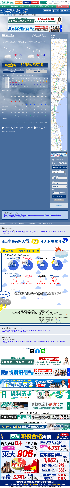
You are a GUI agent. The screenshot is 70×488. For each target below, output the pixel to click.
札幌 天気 (19, 330)
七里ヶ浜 (12, 232)
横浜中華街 (25, 232)
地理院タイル (64, 150)
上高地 (23, 331)
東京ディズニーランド (44, 330)
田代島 (13, 216)
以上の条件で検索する (59, 196)
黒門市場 (49, 232)
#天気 (57, 320)
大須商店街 (41, 232)
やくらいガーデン (21, 216)
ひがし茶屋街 (34, 232)
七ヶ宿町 (7, 216)
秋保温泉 (17, 215)
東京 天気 (34, 330)
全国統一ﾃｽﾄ (54, 1)
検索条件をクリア (59, 199)
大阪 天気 (5, 330)
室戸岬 (18, 232)
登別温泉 (56, 232)
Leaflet (59, 150)
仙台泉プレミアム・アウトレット (35, 215)
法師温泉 (62, 232)
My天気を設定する (59, 205)
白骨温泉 (6, 233)
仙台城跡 (11, 215)
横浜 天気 (12, 330)
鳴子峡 (23, 215)
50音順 (63, 192)
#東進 (60, 320)
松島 (5, 215)
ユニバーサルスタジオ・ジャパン (11, 331)
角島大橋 (6, 232)
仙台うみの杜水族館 (55, 215)
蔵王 (47, 215)
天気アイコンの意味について (9, 131)
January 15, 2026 (65, 322)
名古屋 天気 (26, 330)
